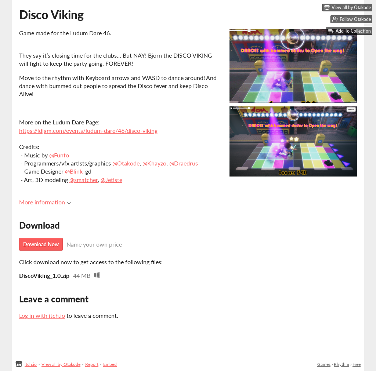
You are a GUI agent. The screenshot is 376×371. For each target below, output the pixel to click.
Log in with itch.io (42, 315)
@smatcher (83, 179)
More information (45, 202)
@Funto (59, 155)
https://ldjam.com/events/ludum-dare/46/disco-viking (88, 130)
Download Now (41, 244)
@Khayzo (154, 163)
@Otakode (126, 163)
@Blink (74, 171)
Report (91, 364)
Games (323, 364)
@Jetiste (111, 179)
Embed (110, 364)
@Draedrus (183, 163)
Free (356, 364)
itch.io (31, 364)
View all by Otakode (60, 364)
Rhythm (341, 364)
